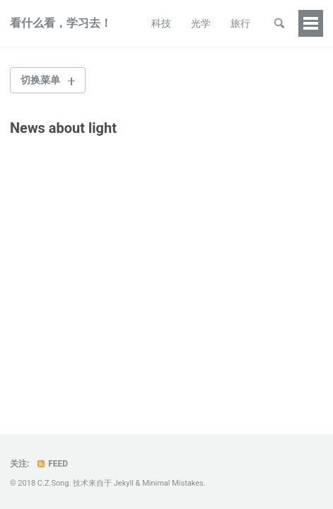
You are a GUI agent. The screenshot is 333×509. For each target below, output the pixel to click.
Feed (51, 464)
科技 (161, 23)
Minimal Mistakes (173, 483)
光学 (201, 23)
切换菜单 (40, 80)
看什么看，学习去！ (61, 23)
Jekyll (124, 483)
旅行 (240, 23)
